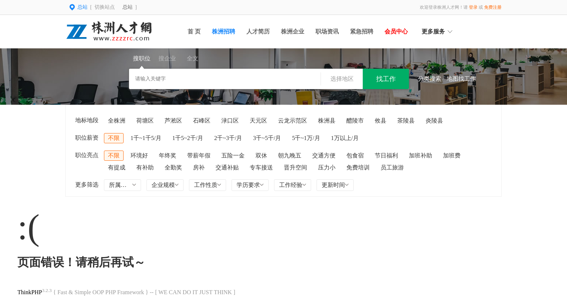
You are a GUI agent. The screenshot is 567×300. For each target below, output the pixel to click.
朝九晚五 (289, 155)
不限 (114, 138)
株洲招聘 (223, 31)
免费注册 (493, 7)
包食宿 (355, 155)
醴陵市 (355, 120)
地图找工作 (461, 79)
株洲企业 (292, 31)
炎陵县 (434, 120)
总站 (127, 7)
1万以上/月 (345, 138)
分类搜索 (429, 79)
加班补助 (420, 155)
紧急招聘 (361, 31)
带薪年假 (198, 155)
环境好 (139, 155)
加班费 (452, 155)
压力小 (326, 167)
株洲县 (326, 120)
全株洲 (116, 120)
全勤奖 (173, 167)
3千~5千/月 (267, 138)
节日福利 (386, 155)
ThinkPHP (29, 292)
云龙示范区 (292, 120)
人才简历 (258, 31)
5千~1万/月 (306, 138)
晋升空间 (295, 167)
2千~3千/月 (228, 138)
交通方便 (323, 155)
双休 (261, 155)
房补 (199, 167)
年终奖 (167, 155)
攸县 (380, 120)
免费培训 (358, 167)
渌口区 (230, 120)
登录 (473, 7)
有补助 (145, 167)
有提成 (116, 167)
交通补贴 (227, 167)
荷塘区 (145, 120)
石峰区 (201, 120)
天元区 (258, 120)
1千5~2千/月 (187, 138)
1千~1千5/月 (145, 138)
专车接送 (261, 167)
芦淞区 (173, 120)
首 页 (194, 31)
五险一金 (233, 155)
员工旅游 (392, 167)
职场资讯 (327, 31)
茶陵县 (406, 120)
